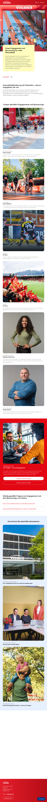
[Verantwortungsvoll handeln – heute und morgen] (23, 683)
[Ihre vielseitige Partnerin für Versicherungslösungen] (23, 561)
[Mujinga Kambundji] (23, 344)
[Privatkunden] (7, 2)
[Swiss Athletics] (23, 190)
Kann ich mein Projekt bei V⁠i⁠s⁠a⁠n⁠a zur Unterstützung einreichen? (23, 507)
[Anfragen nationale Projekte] (23, 478)
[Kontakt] (41, 799)
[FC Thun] (23, 292)
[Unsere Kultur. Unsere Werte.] (23, 622)
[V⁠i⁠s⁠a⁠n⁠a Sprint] (23, 139)
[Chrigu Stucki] (23, 396)
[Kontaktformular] (8, 798)
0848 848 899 (10, 794)
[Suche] (38, 2)
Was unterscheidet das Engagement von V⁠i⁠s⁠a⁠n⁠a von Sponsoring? (23, 512)
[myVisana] (36, 2)
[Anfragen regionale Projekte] (23, 483)
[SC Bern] (23, 241)
